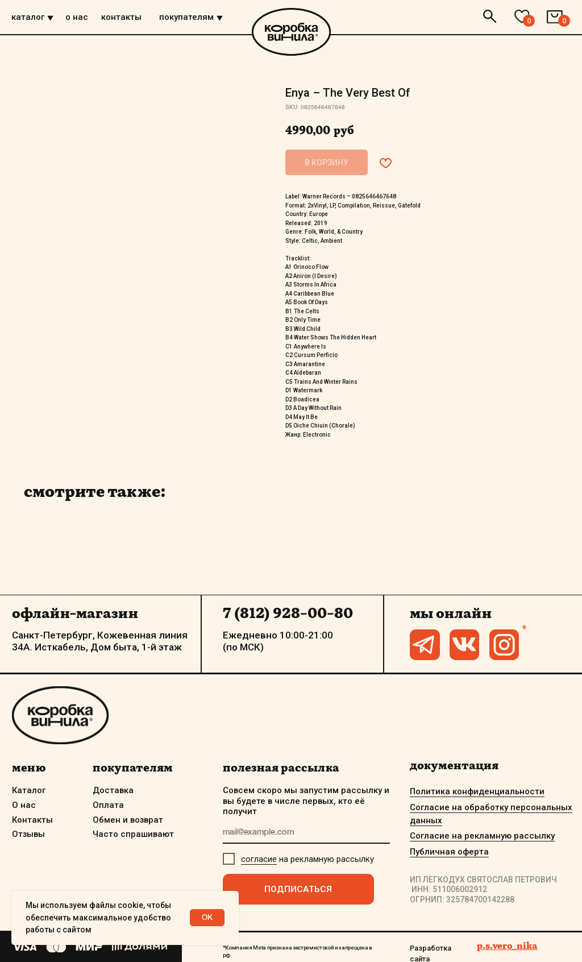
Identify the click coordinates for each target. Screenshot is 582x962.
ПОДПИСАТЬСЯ (298, 889)
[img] (50, 18)
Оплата (108, 805)
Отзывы (28, 834)
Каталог (28, 790)
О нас (24, 805)
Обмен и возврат (128, 820)
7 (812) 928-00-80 (288, 613)
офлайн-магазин (75, 613)
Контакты (32, 820)
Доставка (113, 790)
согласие (259, 859)
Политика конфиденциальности (477, 791)
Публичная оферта (449, 852)
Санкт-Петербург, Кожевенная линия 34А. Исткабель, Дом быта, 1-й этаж (100, 640)
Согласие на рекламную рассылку (482, 836)
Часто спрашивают (133, 834)
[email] (306, 833)
